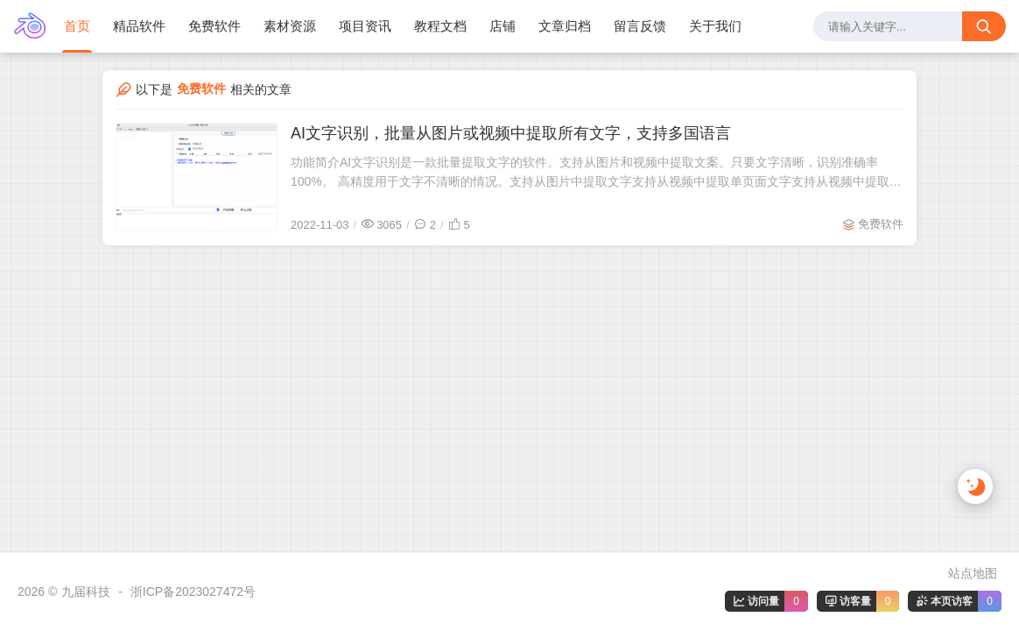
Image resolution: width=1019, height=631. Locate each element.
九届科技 (85, 592)
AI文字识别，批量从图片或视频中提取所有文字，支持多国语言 (511, 133)
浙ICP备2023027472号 (193, 592)
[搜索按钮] (984, 26)
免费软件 (880, 223)
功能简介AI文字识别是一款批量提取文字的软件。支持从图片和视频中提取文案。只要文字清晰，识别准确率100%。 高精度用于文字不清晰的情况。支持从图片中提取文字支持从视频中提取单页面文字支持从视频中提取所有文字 (596, 173)
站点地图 (972, 573)
